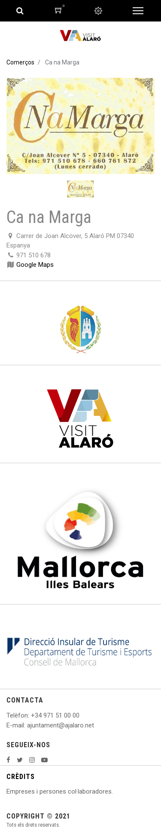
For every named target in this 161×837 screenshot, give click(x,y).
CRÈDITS (20, 777)
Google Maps (35, 265)
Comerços (20, 62)
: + (31, 715)
